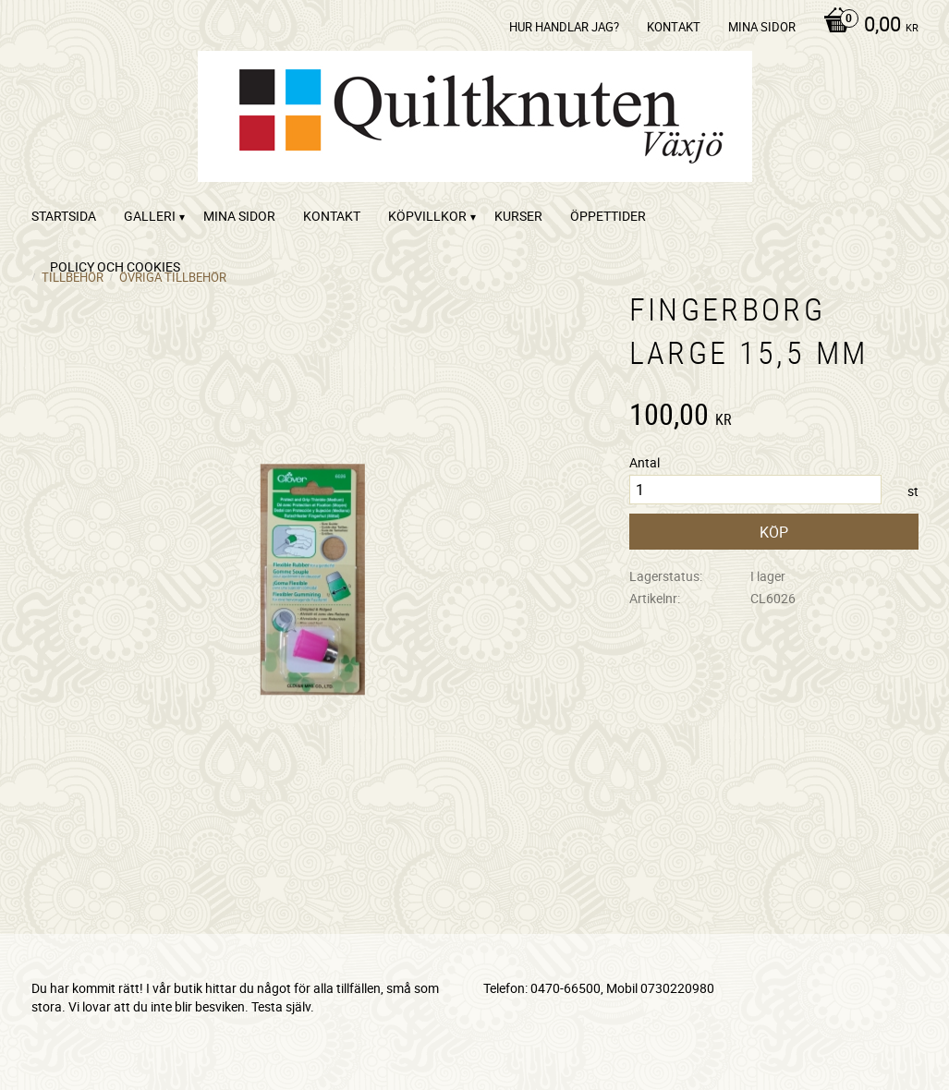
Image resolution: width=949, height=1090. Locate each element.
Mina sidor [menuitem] (762, 26)
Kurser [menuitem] (518, 215)
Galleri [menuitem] (150, 215)
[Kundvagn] (866, 26)
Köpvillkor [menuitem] (427, 215)
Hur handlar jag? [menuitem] (564, 26)
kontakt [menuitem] (673, 26)
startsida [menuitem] (63, 215)
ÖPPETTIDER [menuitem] (608, 215)
